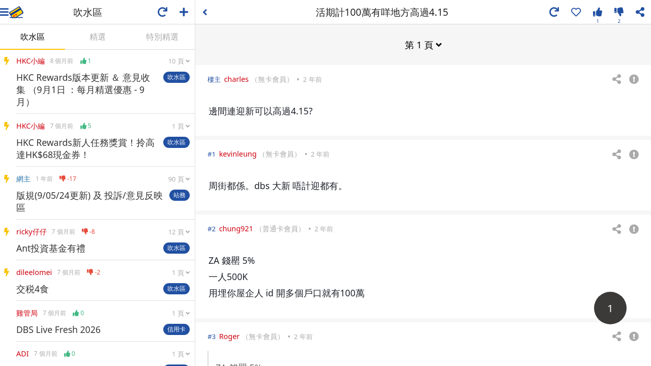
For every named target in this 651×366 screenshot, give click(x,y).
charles (236, 78)
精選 (98, 36)
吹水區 (32, 36)
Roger (229, 336)
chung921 (236, 228)
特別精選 (162, 36)
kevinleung (238, 153)
